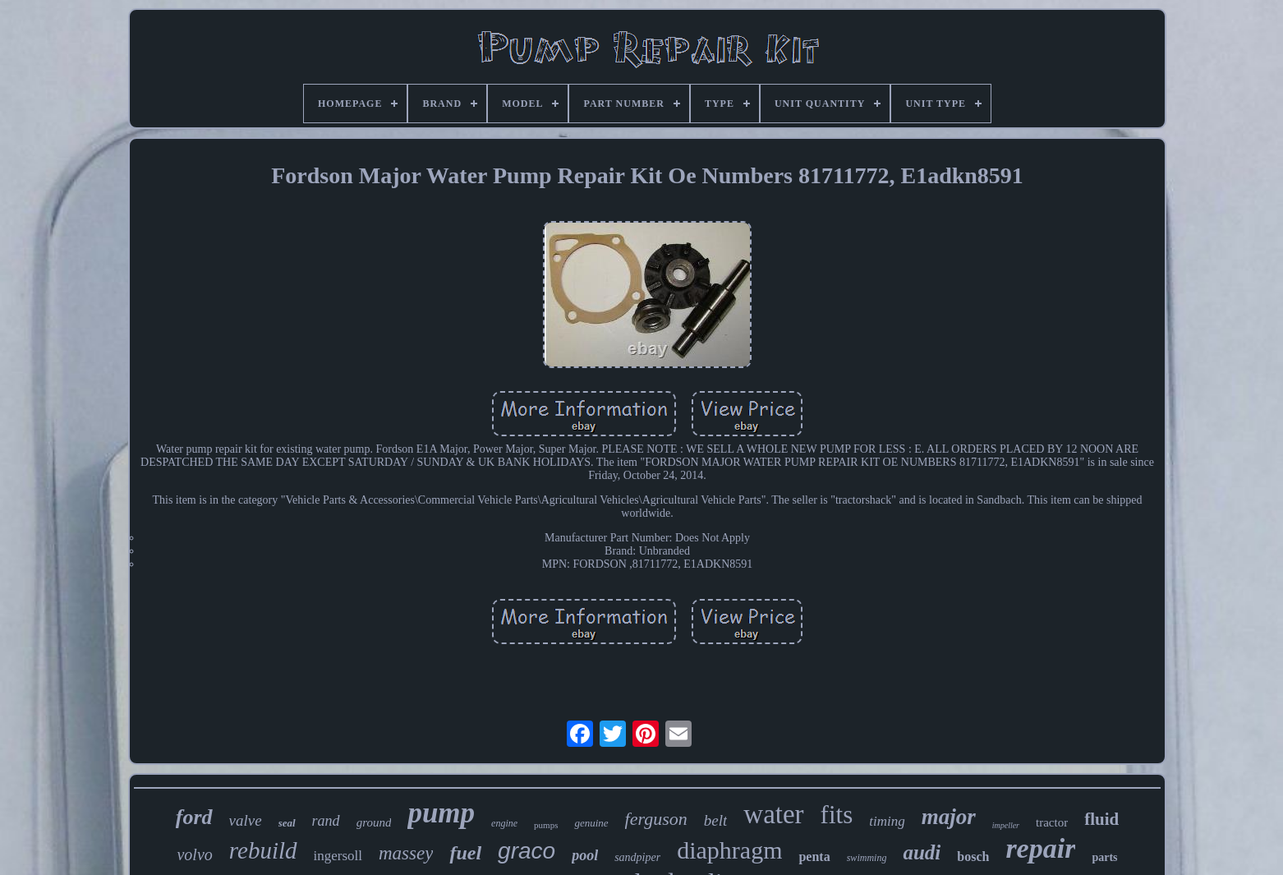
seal (287, 823)
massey (406, 853)
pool (585, 855)
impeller (1005, 825)
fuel (465, 852)
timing (886, 821)
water (773, 814)
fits (837, 814)
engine (504, 823)
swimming (867, 857)
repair (1040, 848)
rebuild (263, 850)
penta (814, 856)
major (949, 816)
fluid (1101, 819)
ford (194, 817)
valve (245, 820)
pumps (546, 825)
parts (1104, 857)
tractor (1052, 822)
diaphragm (729, 849)
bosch (973, 856)
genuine (591, 823)
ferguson (656, 818)
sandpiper (637, 857)
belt (716, 820)
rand (326, 821)
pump (441, 813)
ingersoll (338, 855)
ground (374, 822)
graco (526, 850)
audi (921, 852)
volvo (194, 854)
